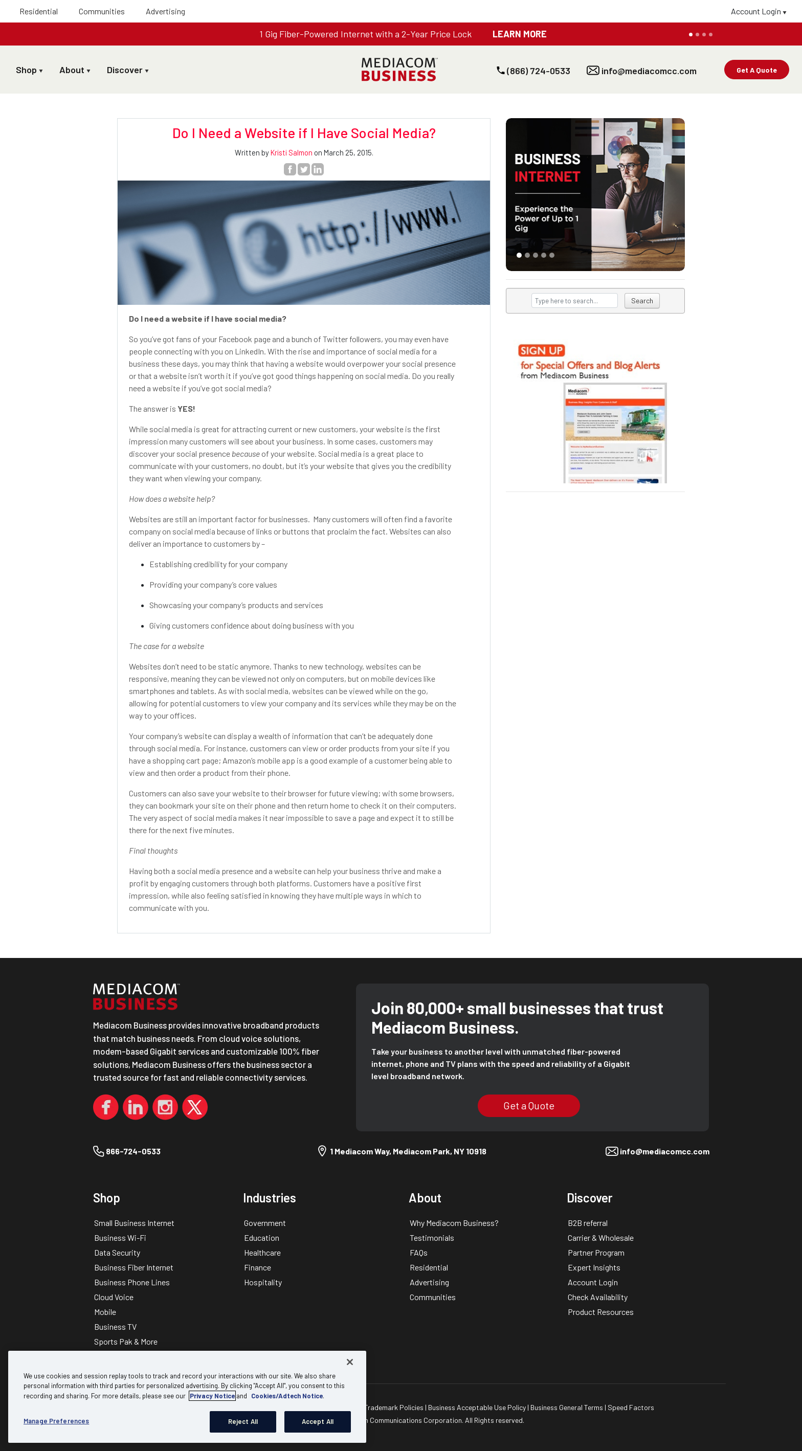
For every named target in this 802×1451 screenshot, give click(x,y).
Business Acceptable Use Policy (477, 1407)
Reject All (243, 1421)
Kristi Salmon (292, 152)
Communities (102, 11)
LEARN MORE (520, 33)
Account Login (759, 11)
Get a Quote (528, 1105)
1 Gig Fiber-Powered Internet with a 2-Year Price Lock (365, 33)
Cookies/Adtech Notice (287, 1396)
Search (642, 300)
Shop (29, 69)
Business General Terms (567, 1407)
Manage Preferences (56, 1421)
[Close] (350, 1362)
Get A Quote (757, 69)
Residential (38, 11)
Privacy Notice (212, 1396)
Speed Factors (631, 1407)
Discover (128, 69)
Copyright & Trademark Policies (374, 1407)
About (75, 69)
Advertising (165, 11)
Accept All (317, 1421)
